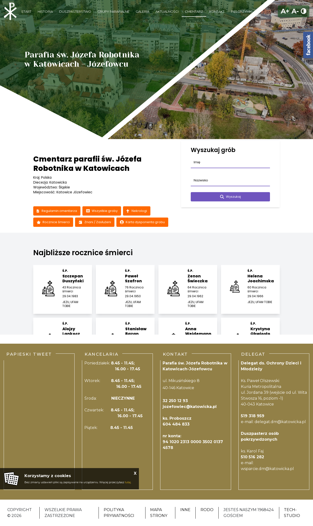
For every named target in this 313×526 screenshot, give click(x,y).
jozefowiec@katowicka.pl (190, 406)
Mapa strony (158, 512)
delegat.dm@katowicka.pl (280, 421)
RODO (207, 509)
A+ (285, 11)
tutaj (128, 482)
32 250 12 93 (175, 400)
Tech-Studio (292, 512)
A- (295, 11)
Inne (185, 509)
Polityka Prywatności (119, 512)
